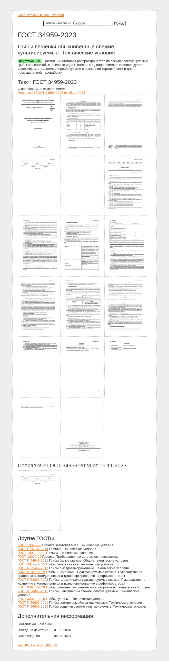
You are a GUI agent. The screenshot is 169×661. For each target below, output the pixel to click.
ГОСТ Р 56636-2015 (33, 606)
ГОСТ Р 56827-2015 (33, 591)
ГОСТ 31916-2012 (31, 572)
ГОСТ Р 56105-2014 (33, 549)
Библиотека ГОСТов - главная (41, 15)
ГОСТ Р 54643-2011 (33, 560)
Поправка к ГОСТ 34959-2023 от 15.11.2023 (51, 93)
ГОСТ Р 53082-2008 (33, 580)
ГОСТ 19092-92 (29, 557)
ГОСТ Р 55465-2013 (33, 568)
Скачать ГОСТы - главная (37, 645)
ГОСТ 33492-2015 (31, 564)
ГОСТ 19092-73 (29, 545)
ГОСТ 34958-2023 (31, 587)
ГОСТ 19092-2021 (31, 553)
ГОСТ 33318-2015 (31, 599)
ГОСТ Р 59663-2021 (33, 603)
